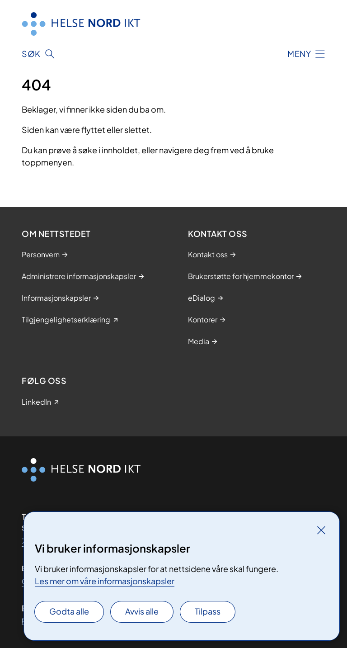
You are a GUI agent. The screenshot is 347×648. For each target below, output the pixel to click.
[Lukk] (321, 530)
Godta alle (69, 611)
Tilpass (207, 611)
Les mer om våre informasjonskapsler (104, 581)
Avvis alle (142, 611)
